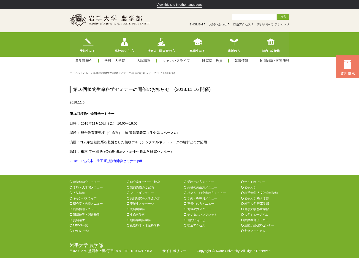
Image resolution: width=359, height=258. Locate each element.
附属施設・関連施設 (85, 214)
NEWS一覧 (79, 225)
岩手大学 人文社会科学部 (259, 193)
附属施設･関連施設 (274, 60)
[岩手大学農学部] (110, 21)
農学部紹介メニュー (85, 182)
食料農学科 (136, 209)
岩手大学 (248, 187)
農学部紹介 (83, 60)
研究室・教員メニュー (86, 203)
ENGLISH (196, 24)
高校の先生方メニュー (200, 187)
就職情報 (241, 60)
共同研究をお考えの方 (143, 198)
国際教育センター (254, 220)
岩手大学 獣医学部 (255, 209)
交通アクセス (242, 24)
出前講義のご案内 (140, 187)
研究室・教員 (212, 60)
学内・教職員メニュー (200, 198)
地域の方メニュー (197, 209)
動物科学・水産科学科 (143, 225)
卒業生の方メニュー (199, 203)
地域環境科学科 (139, 220)
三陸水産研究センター (257, 225)
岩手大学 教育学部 (255, 198)
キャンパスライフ (176, 60)
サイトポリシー (253, 182)
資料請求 (77, 220)
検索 (283, 16)
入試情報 (144, 60)
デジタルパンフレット (272, 24)
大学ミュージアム (254, 214)
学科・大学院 (114, 60)
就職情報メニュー (83, 209)
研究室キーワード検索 (143, 182)
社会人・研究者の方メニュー (205, 193)
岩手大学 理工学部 (255, 203)
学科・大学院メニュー (86, 187)
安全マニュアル (253, 231)
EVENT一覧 (79, 231)
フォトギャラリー (140, 193)
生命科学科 (136, 214)
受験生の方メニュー (199, 182)
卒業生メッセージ (140, 203)
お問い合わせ (218, 24)
